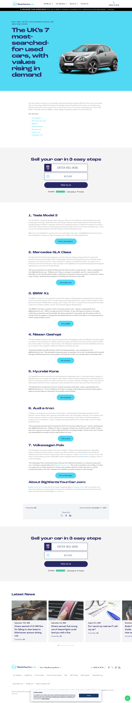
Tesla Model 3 (36, 118)
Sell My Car (47, 4)
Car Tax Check (39, 675)
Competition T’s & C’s (107, 690)
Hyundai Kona (36, 129)
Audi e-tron (36, 132)
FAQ (65, 675)
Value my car (66, 185)
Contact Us (84, 4)
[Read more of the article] (29, 621)
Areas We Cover (98, 675)
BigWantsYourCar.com (62, 465)
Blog (18, 22)
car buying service (78, 487)
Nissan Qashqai (37, 126)
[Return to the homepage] (26, 4)
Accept (89, 695)
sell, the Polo (83, 454)
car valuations (59, 491)
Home (14, 22)
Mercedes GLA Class (39, 121)
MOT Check (74, 675)
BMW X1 (35, 124)
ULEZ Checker (85, 675)
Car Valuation (60, 4)
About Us (73, 4)
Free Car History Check (54, 675)
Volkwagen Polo (37, 135)
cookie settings (45, 698)
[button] (127, 698)
